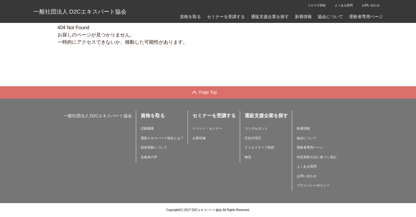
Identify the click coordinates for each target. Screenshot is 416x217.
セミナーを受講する (226, 16)
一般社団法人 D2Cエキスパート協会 (80, 11)
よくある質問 (344, 5)
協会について (330, 16)
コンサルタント (256, 128)
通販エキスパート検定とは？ (162, 138)
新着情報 (303, 16)
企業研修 (199, 138)
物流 (248, 157)
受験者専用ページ (366, 16)
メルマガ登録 (317, 5)
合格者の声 (149, 157)
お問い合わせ (371, 5)
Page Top (208, 92)
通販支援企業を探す (270, 16)
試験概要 (147, 128)
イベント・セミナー (207, 128)
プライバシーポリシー (313, 185)
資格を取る (190, 16)
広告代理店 (253, 138)
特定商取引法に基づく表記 (316, 157)
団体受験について (154, 147)
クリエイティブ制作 (259, 147)
